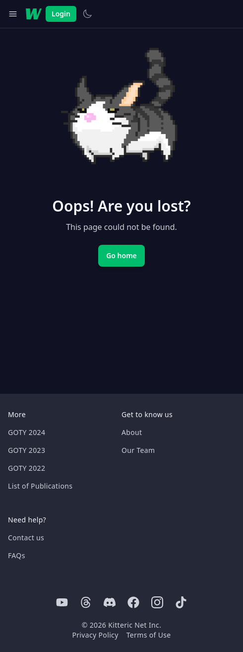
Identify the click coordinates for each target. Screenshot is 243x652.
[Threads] (86, 602)
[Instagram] (157, 602)
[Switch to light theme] (87, 14)
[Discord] (110, 602)
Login (61, 13)
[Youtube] (62, 602)
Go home (121, 255)
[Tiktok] (181, 602)
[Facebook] (133, 602)
